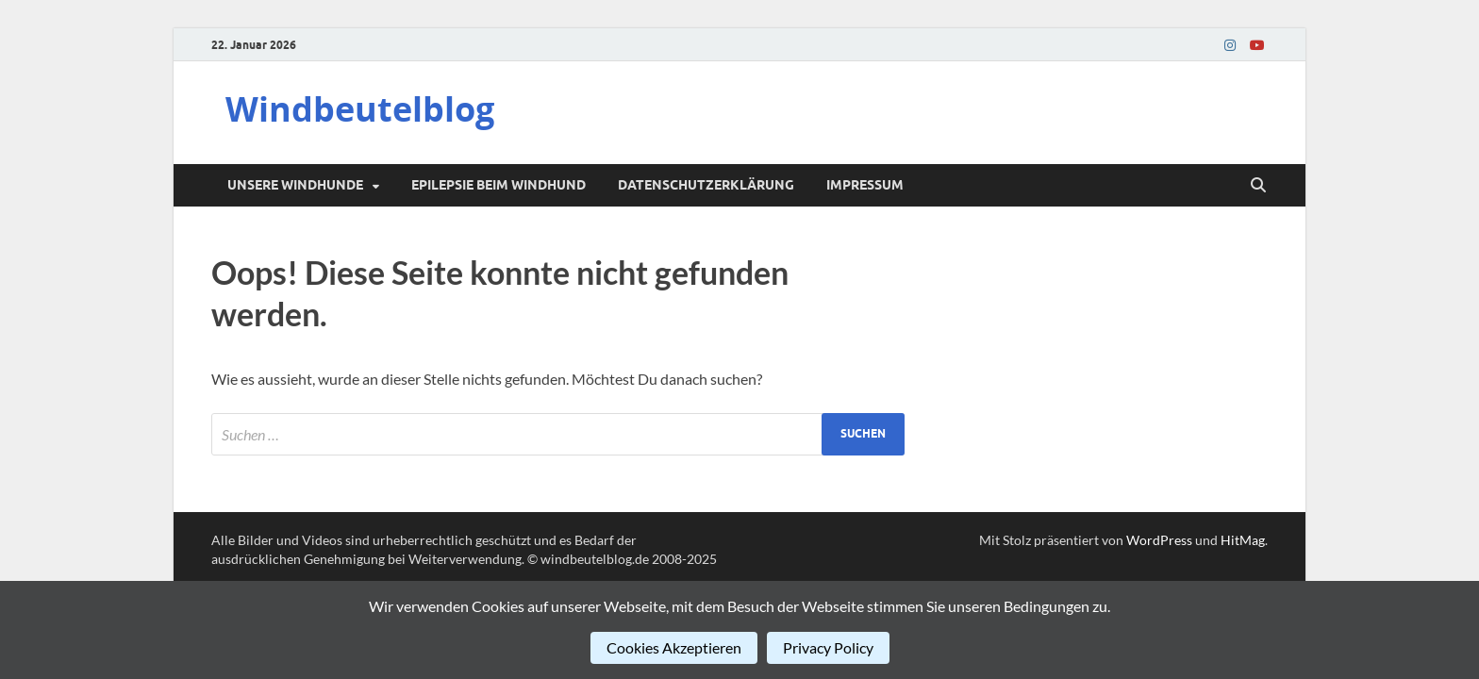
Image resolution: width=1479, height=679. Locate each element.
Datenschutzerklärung (706, 184)
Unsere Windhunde (295, 184)
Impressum (865, 184)
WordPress (1159, 540)
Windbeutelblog (359, 109)
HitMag (1243, 540)
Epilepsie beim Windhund (498, 184)
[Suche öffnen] (1258, 185)
